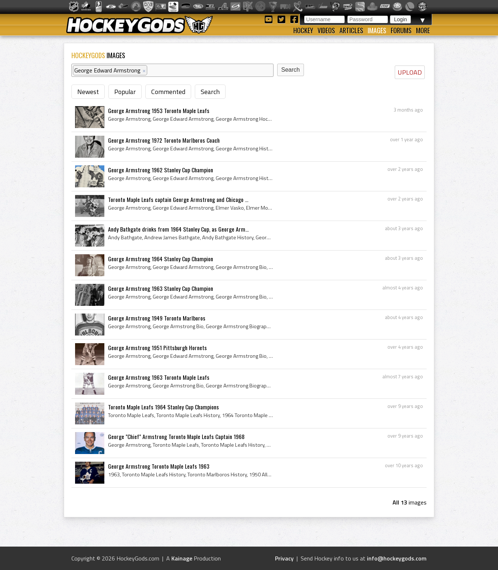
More (423, 30)
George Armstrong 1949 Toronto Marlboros (156, 318)
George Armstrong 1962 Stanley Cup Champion (160, 169)
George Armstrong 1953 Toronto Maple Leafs (158, 110)
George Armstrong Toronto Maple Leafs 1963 (158, 466)
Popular (125, 92)
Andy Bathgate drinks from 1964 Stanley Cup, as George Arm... (178, 229)
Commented (168, 92)
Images (377, 30)
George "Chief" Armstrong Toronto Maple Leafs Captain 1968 (176, 436)
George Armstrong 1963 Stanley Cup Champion (160, 288)
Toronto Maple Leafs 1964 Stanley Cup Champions (163, 406)
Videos (326, 30)
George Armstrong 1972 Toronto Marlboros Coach (164, 140)
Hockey (303, 30)
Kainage (181, 558)
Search (210, 92)
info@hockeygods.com (397, 558)
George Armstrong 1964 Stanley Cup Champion (160, 258)
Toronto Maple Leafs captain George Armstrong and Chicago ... (178, 199)
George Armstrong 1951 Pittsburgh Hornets (157, 347)
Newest (88, 92)
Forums (401, 30)
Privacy (284, 558)
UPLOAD (410, 72)
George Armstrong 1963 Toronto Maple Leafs (158, 377)
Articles (351, 30)
